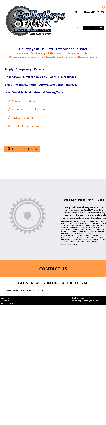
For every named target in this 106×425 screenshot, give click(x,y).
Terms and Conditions (8, 303)
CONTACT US (53, 269)
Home (79, 28)
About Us (87, 28)
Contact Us (99, 28)
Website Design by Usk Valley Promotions (85, 301)
